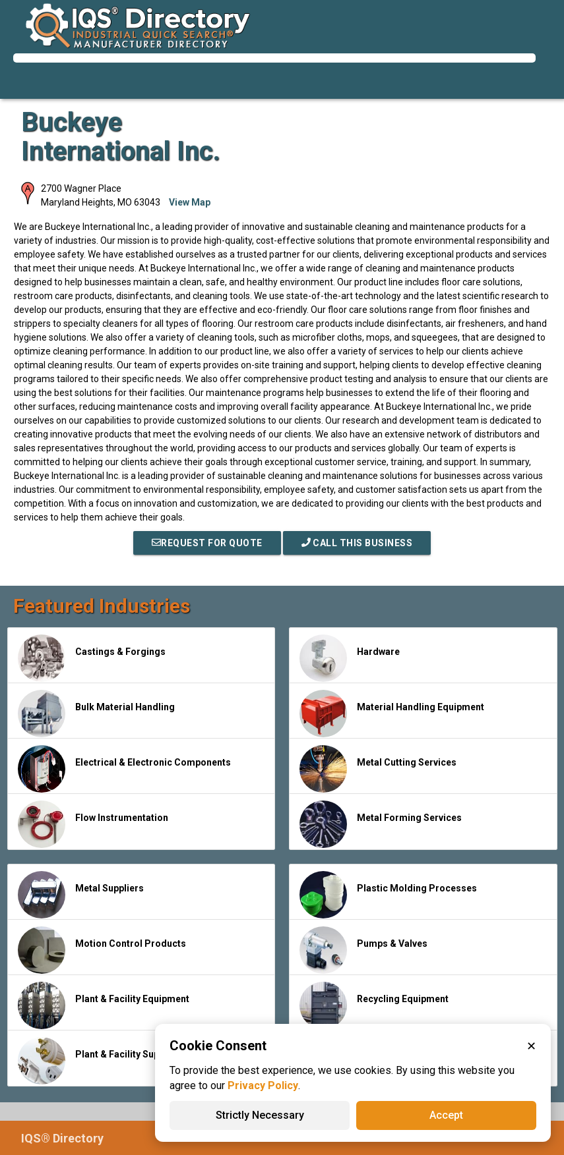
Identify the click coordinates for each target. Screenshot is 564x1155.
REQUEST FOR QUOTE (207, 543)
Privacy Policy (263, 1085)
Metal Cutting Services (377, 769)
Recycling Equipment (374, 1005)
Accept (446, 1115)
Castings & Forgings (92, 658)
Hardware (349, 658)
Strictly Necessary (260, 1115)
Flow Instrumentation (93, 824)
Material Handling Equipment (391, 713)
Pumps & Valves (363, 950)
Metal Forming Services (380, 824)
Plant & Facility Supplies (99, 1061)
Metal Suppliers (81, 894)
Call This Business (357, 543)
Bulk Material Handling (96, 713)
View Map (189, 202)
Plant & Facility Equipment (103, 1005)
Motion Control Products (102, 950)
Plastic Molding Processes (388, 894)
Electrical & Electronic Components (124, 769)
